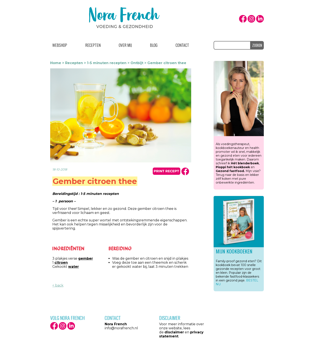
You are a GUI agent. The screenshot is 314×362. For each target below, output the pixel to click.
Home (55, 63)
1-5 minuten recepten (106, 63)
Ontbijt (137, 63)
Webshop (59, 45)
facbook (185, 171)
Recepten (93, 45)
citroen (61, 262)
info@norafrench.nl (121, 328)
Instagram (251, 19)
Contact (182, 45)
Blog (153, 45)
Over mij (125, 45)
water (73, 267)
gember (85, 258)
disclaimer (174, 332)
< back (57, 285)
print (166, 171)
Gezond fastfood (230, 171)
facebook (243, 19)
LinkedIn (260, 19)
